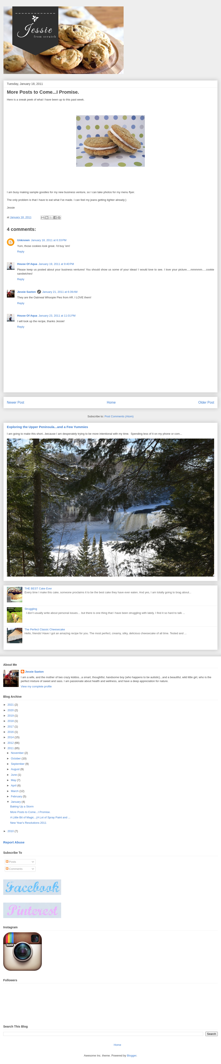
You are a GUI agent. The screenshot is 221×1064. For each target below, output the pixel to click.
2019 (11, 715)
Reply (20, 251)
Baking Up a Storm (21, 806)
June (14, 774)
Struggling (30, 608)
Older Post (206, 402)
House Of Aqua (27, 264)
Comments (14, 868)
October (16, 758)
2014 (11, 737)
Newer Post (15, 402)
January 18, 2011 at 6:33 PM (49, 240)
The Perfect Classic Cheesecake (44, 629)
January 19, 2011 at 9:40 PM (56, 264)
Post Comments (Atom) (118, 416)
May (14, 780)
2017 (11, 726)
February (17, 796)
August (15, 769)
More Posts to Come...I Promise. (30, 812)
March (15, 791)
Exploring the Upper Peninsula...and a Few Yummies (47, 427)
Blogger (131, 1055)
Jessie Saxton (26, 291)
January (16, 801)
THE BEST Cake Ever (38, 588)
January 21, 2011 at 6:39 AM (59, 291)
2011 (11, 748)
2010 (11, 831)
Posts (11, 861)
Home (111, 402)
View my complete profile (36, 686)
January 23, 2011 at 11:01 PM (56, 315)
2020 (11, 710)
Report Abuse (13, 842)
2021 (11, 704)
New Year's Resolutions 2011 (28, 822)
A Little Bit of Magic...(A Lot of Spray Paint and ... (40, 817)
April (14, 785)
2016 (11, 731)
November (18, 752)
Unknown (23, 240)
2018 (11, 721)
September (18, 763)
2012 (11, 742)
